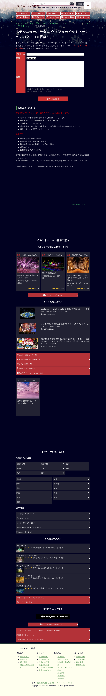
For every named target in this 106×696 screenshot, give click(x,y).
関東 (43, 7)
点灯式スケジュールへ (26, 368)
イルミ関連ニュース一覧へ (28, 355)
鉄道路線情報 (44, 659)
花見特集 (61, 657)
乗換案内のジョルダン (46, 683)
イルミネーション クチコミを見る (30, 598)
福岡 (42, 473)
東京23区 (44, 464)
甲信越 (62, 7)
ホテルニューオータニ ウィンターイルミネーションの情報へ (39, 630)
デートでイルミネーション (26, 514)
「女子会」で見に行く (24, 518)
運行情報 (23, 662)
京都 (67, 468)
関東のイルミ (41, 23)
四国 (79, 7)
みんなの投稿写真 (68, 17)
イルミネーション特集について (52, 624)
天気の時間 (80, 659)
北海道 (52, 7)
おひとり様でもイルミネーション (28, 527)
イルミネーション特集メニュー (23, 13)
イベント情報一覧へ (25, 364)
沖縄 (18, 502)
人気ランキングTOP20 (52, 295)
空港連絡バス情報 (46, 667)
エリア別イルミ (38, 13)
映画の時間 (80, 657)
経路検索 (23, 659)
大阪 (42, 468)
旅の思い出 (80, 665)
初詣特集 (61, 676)
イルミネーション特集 (27, 6)
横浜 (67, 464)
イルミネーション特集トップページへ (30, 639)
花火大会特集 (63, 659)
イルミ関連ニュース (23, 17)
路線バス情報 (44, 662)
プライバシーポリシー (65, 683)
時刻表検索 (24, 657)
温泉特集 (61, 678)
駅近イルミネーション (24, 532)
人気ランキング (68, 13)
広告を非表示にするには (80, 204)
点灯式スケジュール (38, 17)
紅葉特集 (61, 673)
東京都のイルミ (56, 23)
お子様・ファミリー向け (25, 523)
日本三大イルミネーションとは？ (30, 373)
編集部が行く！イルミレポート (29, 359)
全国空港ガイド (45, 670)
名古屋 (19, 468)
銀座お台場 (21, 464)
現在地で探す (82, 4)
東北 (57, 7)
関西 (47, 7)
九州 (83, 7)
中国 (75, 7)
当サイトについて (83, 17)
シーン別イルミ (53, 13)
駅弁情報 (79, 662)
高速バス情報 (44, 665)
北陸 (67, 7)
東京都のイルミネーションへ (27, 635)
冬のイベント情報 (83, 13)
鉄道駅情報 (43, 657)
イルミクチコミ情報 (53, 17)
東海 (71, 7)
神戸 (18, 473)
